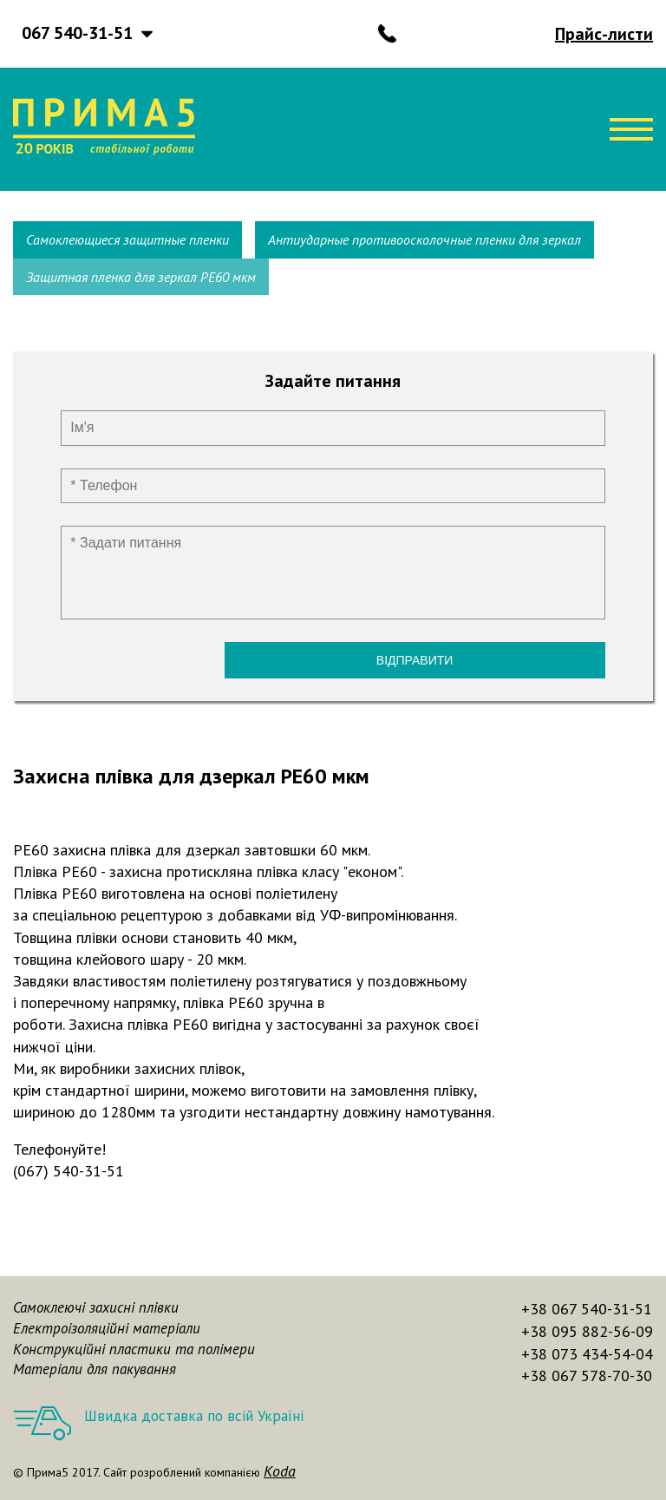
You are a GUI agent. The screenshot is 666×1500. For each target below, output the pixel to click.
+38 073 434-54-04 (587, 1354)
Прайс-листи (604, 34)
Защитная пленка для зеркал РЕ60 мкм (141, 276)
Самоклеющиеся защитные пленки (127, 239)
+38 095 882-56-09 (587, 1331)
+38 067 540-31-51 (586, 1309)
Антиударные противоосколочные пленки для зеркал (424, 239)
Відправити (415, 660)
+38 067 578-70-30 (586, 1375)
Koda (280, 1471)
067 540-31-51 (77, 33)
